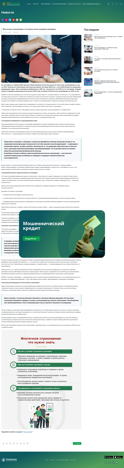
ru (108, 4)
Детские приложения (63, 460)
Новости (35, 4)
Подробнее (32, 238)
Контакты (73, 460)
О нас (28, 4)
